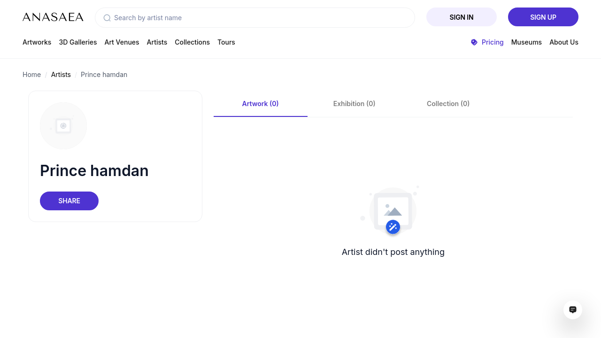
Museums (526, 42)
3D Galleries (78, 42)
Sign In (462, 17)
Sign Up (543, 17)
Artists (157, 42)
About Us (563, 42)
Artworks (37, 42)
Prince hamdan (104, 74)
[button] (107, 18)
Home (32, 74)
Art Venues (122, 42)
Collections (192, 42)
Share (69, 201)
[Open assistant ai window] (572, 309)
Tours (226, 42)
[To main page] (53, 17)
